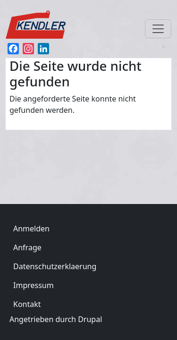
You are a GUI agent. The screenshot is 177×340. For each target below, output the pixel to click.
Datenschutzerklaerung (54, 266)
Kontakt (27, 304)
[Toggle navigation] (158, 28)
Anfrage (27, 247)
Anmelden (31, 228)
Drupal (90, 319)
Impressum (33, 285)
